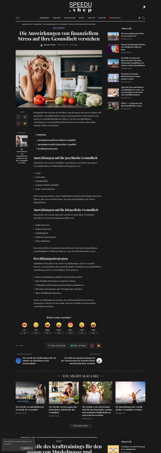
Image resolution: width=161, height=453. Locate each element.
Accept (27, 448)
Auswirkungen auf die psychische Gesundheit (57, 140)
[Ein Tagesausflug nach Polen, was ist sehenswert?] (113, 36)
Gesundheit (59, 28)
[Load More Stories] (80, 426)
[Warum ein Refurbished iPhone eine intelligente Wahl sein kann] (113, 48)
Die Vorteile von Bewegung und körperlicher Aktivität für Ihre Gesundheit (63, 410)
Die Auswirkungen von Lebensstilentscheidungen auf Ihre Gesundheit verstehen (22, 155)
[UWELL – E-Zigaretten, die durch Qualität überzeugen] (113, 106)
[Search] (143, 17)
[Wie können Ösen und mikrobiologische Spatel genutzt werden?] (113, 78)
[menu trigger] (19, 17)
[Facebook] (18, 117)
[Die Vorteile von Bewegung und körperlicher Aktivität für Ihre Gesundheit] (64, 393)
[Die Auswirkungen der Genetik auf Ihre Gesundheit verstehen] (130, 393)
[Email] (25, 123)
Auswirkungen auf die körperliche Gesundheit (57, 144)
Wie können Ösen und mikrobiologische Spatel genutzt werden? (130, 76)
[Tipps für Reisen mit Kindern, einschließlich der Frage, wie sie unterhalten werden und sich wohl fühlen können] (113, 92)
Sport (59, 441)
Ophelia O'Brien (49, 45)
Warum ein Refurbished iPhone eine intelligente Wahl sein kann (133, 47)
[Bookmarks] (143, 7)
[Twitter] (25, 117)
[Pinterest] (18, 123)
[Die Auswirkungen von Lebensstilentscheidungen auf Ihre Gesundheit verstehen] (22, 141)
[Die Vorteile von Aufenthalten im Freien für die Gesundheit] (31, 393)
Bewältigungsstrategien (48, 148)
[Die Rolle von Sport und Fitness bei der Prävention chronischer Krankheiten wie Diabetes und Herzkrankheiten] (113, 63)
